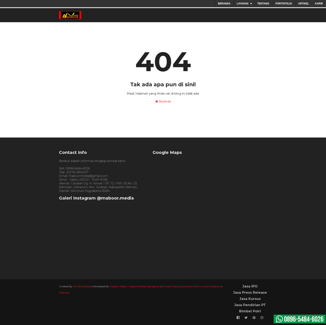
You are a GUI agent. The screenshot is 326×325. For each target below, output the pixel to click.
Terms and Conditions (208, 286)
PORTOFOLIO (283, 3)
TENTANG (263, 3)
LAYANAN (242, 3)
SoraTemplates (82, 286)
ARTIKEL (303, 3)
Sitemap (64, 292)
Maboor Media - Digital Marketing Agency (135, 286)
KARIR (319, 3)
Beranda (163, 101)
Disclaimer (187, 286)
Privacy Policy (170, 286)
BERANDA (224, 3)
